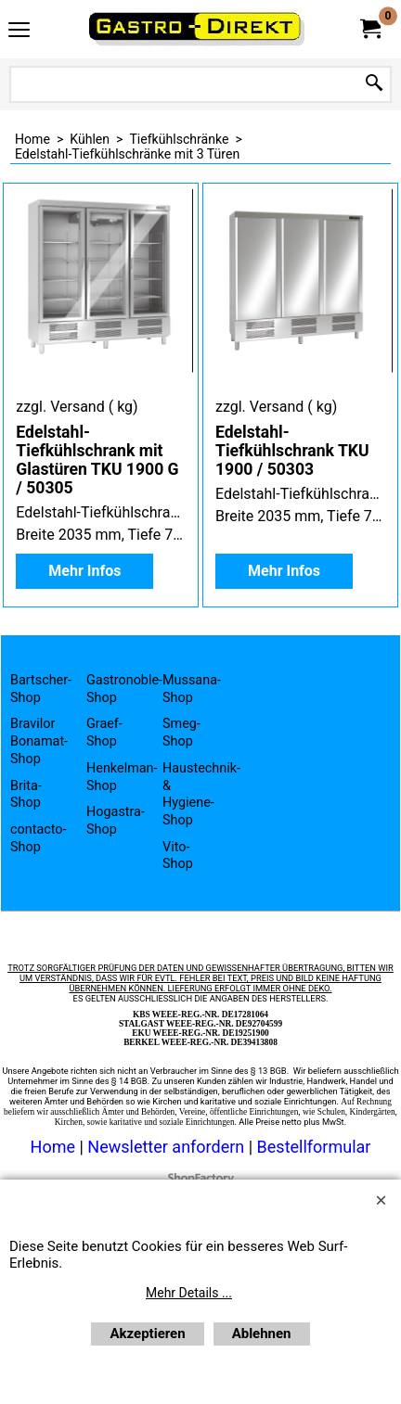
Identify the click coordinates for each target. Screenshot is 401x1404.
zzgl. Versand (60, 406)
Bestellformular (314, 1146)
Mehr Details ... (189, 1292)
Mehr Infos (84, 571)
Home (53, 1146)
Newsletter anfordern (167, 1146)
